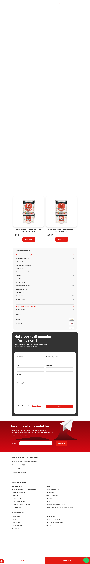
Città (19, 366)
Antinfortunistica (52, 495)
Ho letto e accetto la (30, 406)
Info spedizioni (17, 525)
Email (19, 374)
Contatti (49, 525)
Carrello (14, 519)
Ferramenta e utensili (19, 492)
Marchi (18, 314)
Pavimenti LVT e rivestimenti (55, 504)
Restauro (49, 501)
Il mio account (17, 516)
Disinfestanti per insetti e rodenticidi (24, 489)
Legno (48, 486)
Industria (15, 495)
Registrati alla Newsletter (54, 522)
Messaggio (21, 383)
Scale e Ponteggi (17, 498)
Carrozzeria (50, 492)
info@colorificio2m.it (19, 472)
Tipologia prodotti (23, 250)
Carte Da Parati (17, 486)
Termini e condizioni (53, 519)
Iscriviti (61, 443)
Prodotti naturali (17, 507)
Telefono (49, 366)
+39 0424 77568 (20, 465)
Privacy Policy (36, 406)
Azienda (20, 357)
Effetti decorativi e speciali (21, 504)
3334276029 (17, 468)
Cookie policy (50, 516)
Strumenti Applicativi (53, 489)
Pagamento (16, 522)
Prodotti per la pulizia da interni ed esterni (60, 507)
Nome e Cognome (53, 357)
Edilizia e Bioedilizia (18, 501)
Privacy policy (16, 528)
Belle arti (49, 498)
